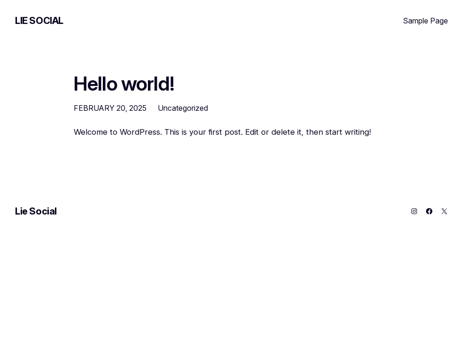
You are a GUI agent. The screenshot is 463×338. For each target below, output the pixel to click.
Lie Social (39, 20)
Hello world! (124, 83)
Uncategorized (183, 108)
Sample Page (425, 20)
